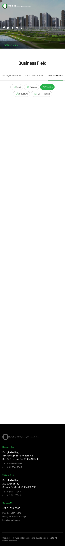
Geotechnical (42, 94)
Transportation (10, 45)
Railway (32, 87)
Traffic (48, 87)
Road (17, 87)
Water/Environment (12, 75)
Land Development (34, 75)
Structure (22, 94)
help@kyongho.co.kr (11, 520)
